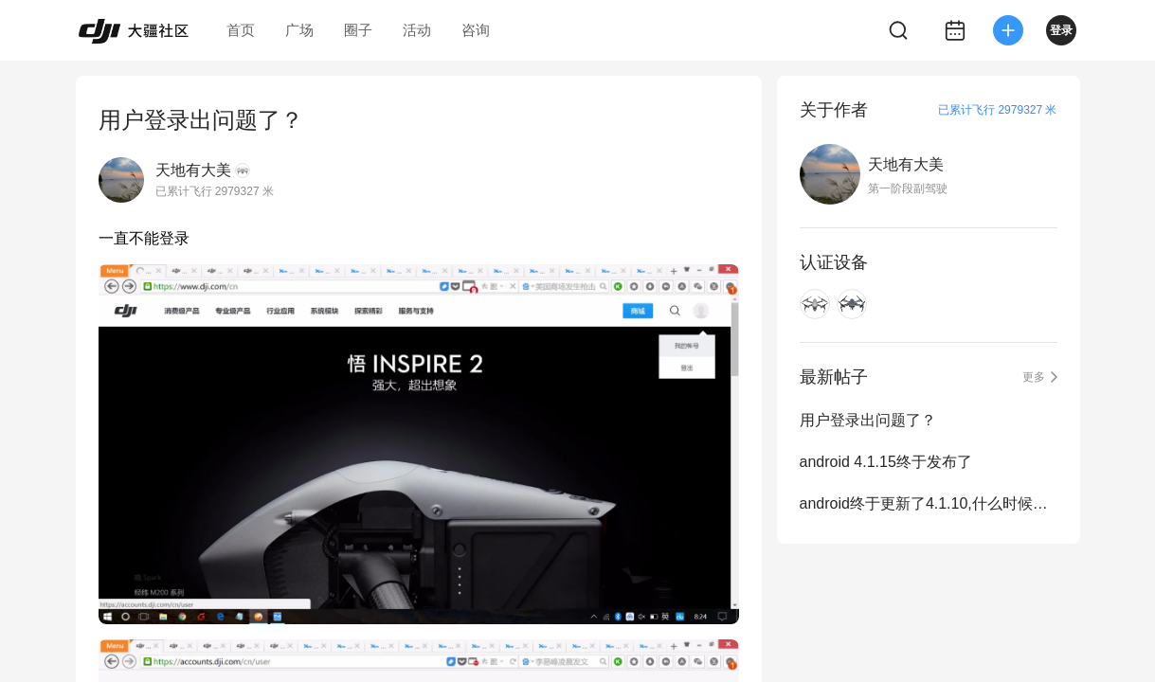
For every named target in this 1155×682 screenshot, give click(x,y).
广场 (299, 30)
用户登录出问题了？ (868, 420)
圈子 (358, 30)
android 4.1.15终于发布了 (886, 462)
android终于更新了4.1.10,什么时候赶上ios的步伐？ (928, 503)
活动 (417, 30)
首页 (240, 30)
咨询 (475, 30)
